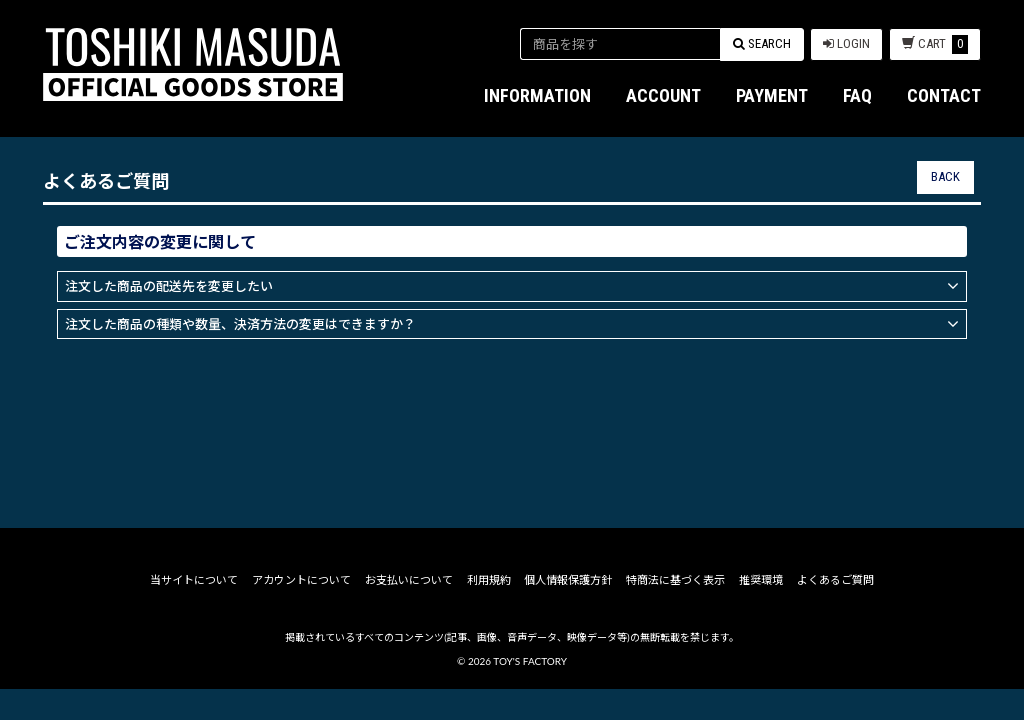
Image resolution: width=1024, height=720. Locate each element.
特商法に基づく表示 (674, 610)
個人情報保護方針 (568, 610)
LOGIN (846, 43)
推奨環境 (760, 610)
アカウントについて (302, 610)
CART (935, 44)
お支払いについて (410, 610)
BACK (945, 176)
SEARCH (762, 43)
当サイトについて (196, 610)
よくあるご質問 (833, 610)
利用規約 (489, 610)
